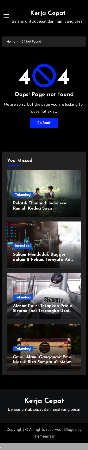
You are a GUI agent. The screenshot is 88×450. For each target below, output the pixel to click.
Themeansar (43, 436)
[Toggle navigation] (6, 16)
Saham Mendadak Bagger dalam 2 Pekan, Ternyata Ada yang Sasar (43, 259)
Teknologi (23, 195)
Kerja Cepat (47, 13)
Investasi (23, 246)
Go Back (44, 123)
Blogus (70, 429)
